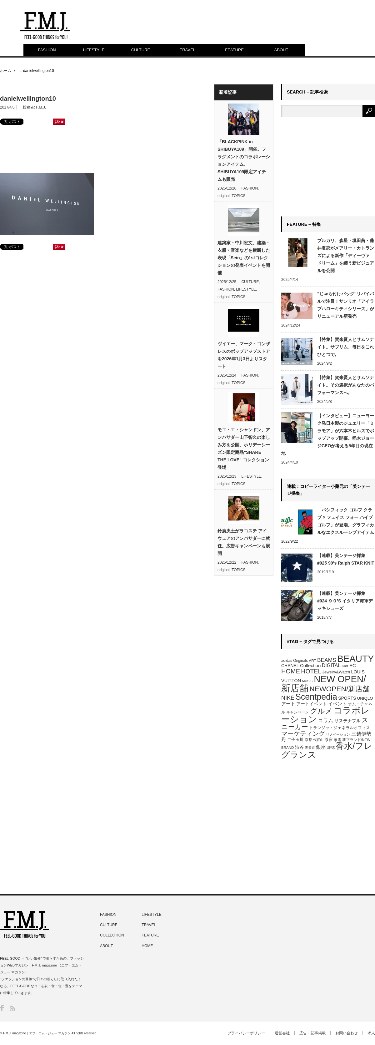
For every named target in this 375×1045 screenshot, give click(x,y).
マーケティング (303, 733)
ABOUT (281, 50)
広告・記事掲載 (312, 1033)
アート (288, 703)
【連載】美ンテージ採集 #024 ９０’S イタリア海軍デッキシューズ (345, 601)
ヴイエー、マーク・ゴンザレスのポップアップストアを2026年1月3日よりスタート (244, 355)
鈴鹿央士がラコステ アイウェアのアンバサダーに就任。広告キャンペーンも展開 (244, 542)
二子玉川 (295, 740)
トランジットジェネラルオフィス (339, 727)
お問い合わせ (346, 1033)
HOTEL (311, 671)
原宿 (328, 739)
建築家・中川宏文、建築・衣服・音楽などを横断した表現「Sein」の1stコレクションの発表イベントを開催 (244, 257)
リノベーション (338, 734)
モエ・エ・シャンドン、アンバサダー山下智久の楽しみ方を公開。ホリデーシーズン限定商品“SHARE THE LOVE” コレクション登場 (244, 448)
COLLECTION (112, 935)
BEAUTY (355, 658)
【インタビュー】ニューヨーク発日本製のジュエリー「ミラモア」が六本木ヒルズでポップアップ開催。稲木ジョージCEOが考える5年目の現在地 (327, 434)
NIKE (287, 698)
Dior (345, 666)
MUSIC (307, 681)
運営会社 (282, 1033)
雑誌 (331, 747)
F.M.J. (41, 107)
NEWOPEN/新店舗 (339, 689)
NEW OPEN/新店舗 (323, 683)
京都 (308, 740)
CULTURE (140, 50)
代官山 (318, 740)
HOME (290, 671)
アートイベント (311, 703)
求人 (371, 1033)
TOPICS (238, 196)
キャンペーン (297, 712)
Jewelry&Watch (336, 672)
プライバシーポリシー (246, 1033)
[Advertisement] (103, 148)
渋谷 (299, 747)
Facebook (2, 1008)
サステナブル (347, 720)
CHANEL (290, 665)
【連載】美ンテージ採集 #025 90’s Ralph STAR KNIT (345, 559)
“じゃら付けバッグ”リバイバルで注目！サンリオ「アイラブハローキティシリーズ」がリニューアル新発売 (345, 305)
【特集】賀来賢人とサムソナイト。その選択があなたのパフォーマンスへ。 (345, 385)
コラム (325, 720)
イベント (337, 703)
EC (352, 665)
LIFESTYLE (94, 50)
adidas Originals (294, 660)
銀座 (321, 747)
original (224, 196)
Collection (310, 665)
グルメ (321, 711)
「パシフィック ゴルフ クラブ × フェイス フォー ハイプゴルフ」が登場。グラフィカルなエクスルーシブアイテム (345, 521)
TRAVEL (187, 50)
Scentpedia (316, 697)
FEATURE (234, 50)
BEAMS (326, 660)
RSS (12, 1008)
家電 (337, 740)
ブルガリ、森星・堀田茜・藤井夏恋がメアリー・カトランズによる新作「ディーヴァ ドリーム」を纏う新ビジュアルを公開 (345, 255)
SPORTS (347, 698)
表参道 (310, 747)
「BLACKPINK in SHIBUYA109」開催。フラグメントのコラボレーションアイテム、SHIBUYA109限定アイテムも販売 (244, 160)
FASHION (47, 50)
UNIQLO (365, 698)
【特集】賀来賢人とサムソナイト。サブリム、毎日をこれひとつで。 (345, 347)
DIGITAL (331, 665)
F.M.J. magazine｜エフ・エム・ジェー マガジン (37, 1033)
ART (312, 660)
